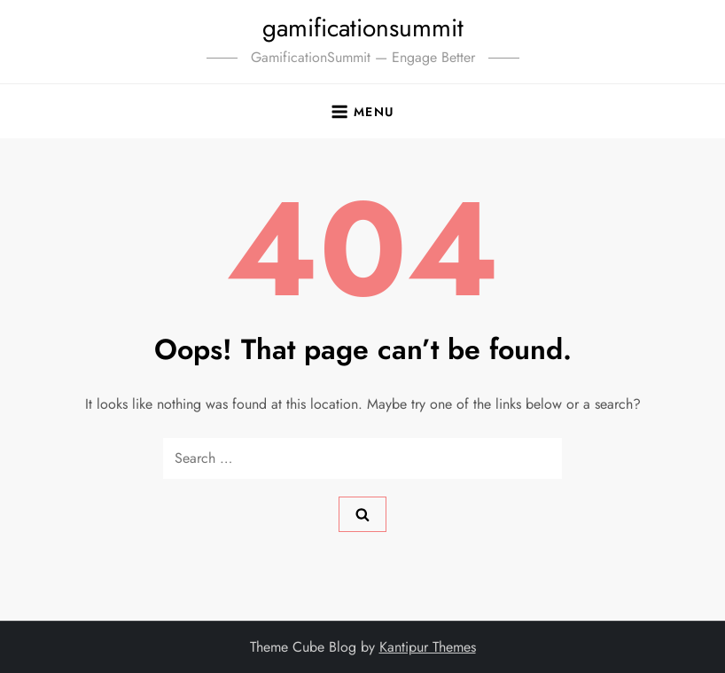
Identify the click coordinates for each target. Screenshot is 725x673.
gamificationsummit (363, 28)
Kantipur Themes (427, 647)
